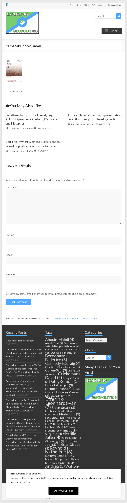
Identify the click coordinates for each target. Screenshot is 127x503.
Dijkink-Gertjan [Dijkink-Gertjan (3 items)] (59, 385)
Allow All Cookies (63, 490)
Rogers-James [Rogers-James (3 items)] (58, 456)
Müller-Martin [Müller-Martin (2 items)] (71, 437)
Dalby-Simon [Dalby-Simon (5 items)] (64, 381)
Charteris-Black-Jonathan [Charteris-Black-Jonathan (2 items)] (62, 367)
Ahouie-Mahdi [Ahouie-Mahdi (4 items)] (59, 339)
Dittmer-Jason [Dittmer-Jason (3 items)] (58, 389)
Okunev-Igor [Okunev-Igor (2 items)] (54, 441)
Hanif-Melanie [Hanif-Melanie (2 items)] (69, 417)
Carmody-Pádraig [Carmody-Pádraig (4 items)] (62, 363)
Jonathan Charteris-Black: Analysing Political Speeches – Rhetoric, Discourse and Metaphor (31, 119)
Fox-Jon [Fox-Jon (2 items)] (51, 417)
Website (10, 274)
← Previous (16, 91)
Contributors (75, 5)
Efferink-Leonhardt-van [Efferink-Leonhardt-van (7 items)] (61, 403)
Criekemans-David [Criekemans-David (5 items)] (63, 375)
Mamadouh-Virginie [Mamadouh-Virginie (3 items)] (61, 432)
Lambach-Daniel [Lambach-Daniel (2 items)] (56, 427)
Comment (12, 186)
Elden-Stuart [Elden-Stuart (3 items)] (63, 407)
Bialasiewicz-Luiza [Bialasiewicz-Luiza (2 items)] (58, 349)
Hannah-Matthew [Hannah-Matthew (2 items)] (57, 420)
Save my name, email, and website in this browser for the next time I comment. (53, 293)
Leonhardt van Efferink (21, 128)
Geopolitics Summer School (20, 340)
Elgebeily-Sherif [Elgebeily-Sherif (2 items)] (56, 410)
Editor (86, 5)
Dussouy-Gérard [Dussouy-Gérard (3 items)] (62, 394)
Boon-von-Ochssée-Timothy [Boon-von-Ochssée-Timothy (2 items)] (62, 351)
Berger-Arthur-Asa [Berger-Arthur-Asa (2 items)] (67, 346)
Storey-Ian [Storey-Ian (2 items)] (57, 462)
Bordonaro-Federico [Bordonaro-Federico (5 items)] (56, 357)
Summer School (114, 5)
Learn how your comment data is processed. (74, 318)
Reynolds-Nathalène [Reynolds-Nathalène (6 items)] (58, 449)
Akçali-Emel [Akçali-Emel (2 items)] (54, 343)
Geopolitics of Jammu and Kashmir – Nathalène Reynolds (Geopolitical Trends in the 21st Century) (24, 353)
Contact (101, 5)
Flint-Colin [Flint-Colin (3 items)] (69, 414)
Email (10, 254)
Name (10, 235)
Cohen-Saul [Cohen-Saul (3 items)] (56, 370)
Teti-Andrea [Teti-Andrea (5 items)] (59, 464)
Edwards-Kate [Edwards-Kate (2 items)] (60, 395)
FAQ (94, 5)
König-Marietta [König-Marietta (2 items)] (64, 423)
